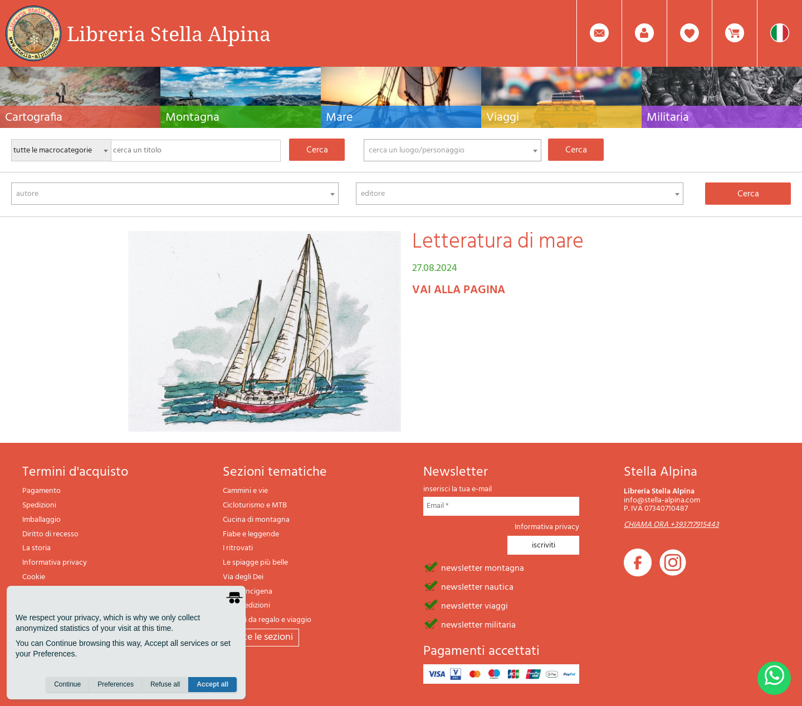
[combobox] (452, 150)
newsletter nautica (477, 586)
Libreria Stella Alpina (169, 33)
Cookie (33, 577)
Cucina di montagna (256, 520)
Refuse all (165, 684)
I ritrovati (238, 548)
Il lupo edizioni (246, 605)
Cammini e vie (245, 491)
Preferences (115, 684)
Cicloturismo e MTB (255, 505)
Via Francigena (247, 592)
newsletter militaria (478, 624)
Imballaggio (41, 520)
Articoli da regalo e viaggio (267, 620)
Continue (67, 684)
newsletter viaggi (474, 605)
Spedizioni (39, 505)
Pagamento (41, 491)
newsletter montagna (482, 567)
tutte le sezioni (261, 637)
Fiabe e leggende (251, 534)
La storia (36, 548)
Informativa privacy (54, 563)
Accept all (212, 684)
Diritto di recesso (50, 534)
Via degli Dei (243, 577)
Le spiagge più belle (255, 563)
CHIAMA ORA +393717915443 (671, 525)
